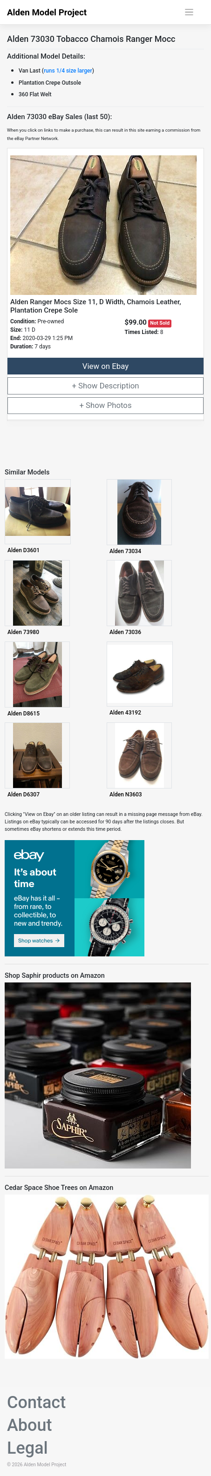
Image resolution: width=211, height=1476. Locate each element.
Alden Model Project (47, 12)
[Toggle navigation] (189, 12)
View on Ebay (105, 366)
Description (119, 385)
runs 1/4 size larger (68, 70)
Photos (119, 405)
